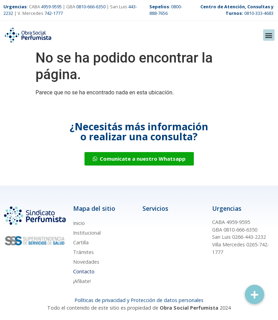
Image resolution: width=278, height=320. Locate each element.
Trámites (83, 252)
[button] (269, 35)
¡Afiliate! (82, 281)
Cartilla (81, 242)
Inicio (79, 223)
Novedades (86, 261)
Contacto (84, 271)
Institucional (87, 232)
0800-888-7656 (165, 9)
